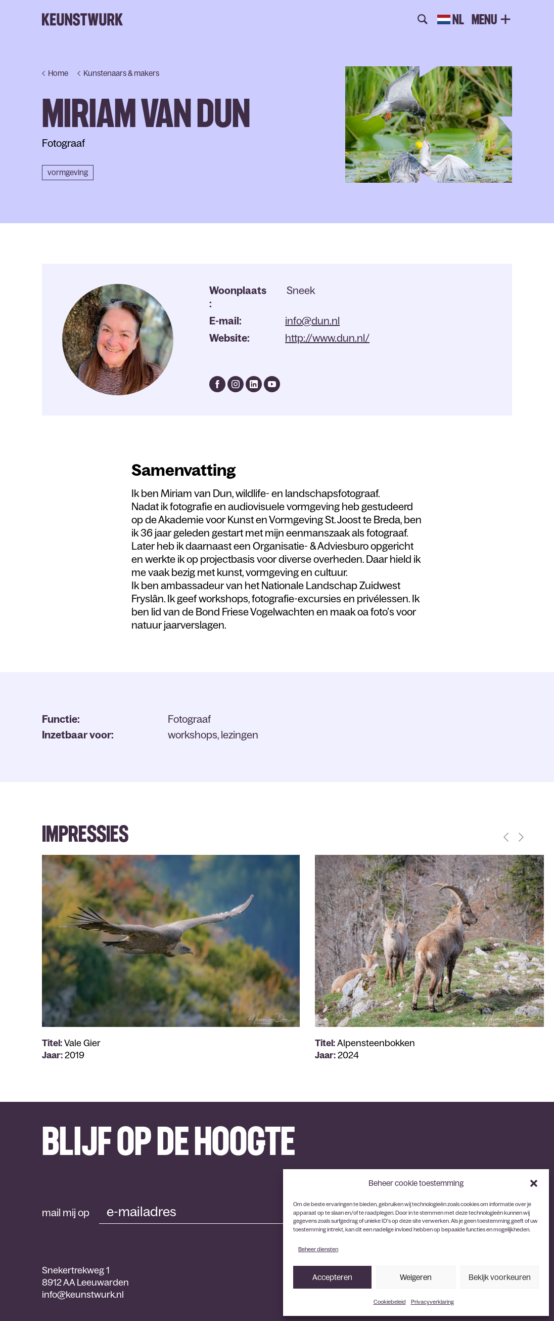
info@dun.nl (312, 320)
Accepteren (332, 1277)
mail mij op (65, 1212)
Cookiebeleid (390, 1302)
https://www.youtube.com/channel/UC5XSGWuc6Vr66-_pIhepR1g (272, 384)
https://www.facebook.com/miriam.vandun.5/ (217, 384)
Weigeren (416, 1277)
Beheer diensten (318, 1249)
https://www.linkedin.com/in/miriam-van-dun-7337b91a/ (254, 384)
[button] (534, 1183)
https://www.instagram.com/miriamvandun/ (235, 384)
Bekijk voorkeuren (500, 1277)
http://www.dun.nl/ (327, 338)
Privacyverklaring (432, 1302)
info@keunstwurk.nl (83, 1295)
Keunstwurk (82, 20)
